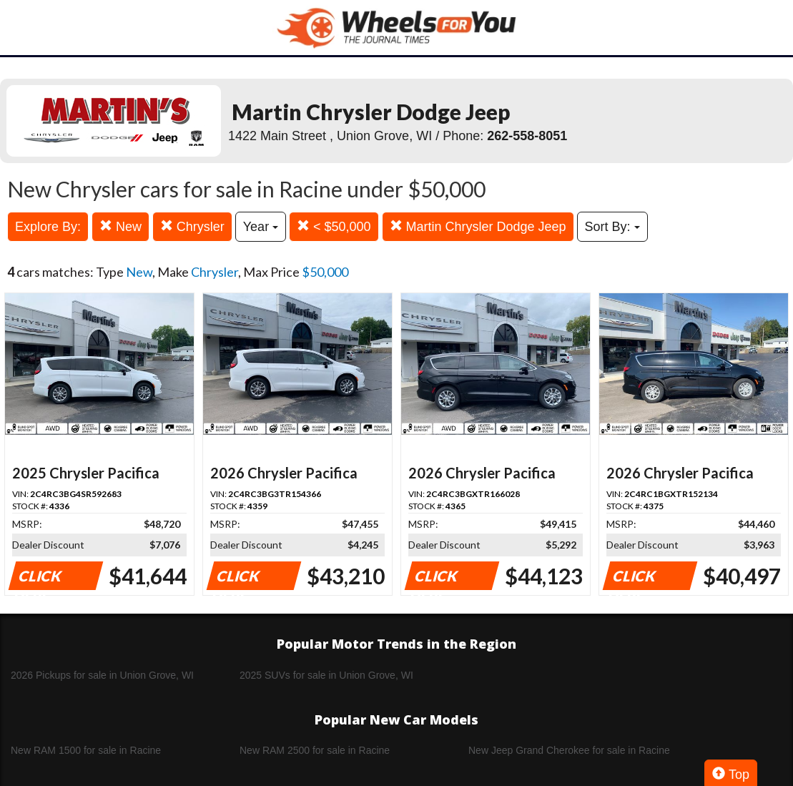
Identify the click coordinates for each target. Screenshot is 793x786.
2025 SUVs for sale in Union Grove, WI (326, 675)
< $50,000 (334, 226)
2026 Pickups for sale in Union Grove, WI (102, 675)
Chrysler (192, 226)
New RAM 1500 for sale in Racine (86, 750)
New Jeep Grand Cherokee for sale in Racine (569, 750)
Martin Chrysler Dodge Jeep (478, 226)
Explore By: (48, 227)
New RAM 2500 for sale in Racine (315, 750)
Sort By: (612, 227)
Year (260, 227)
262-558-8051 (527, 136)
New (120, 226)
